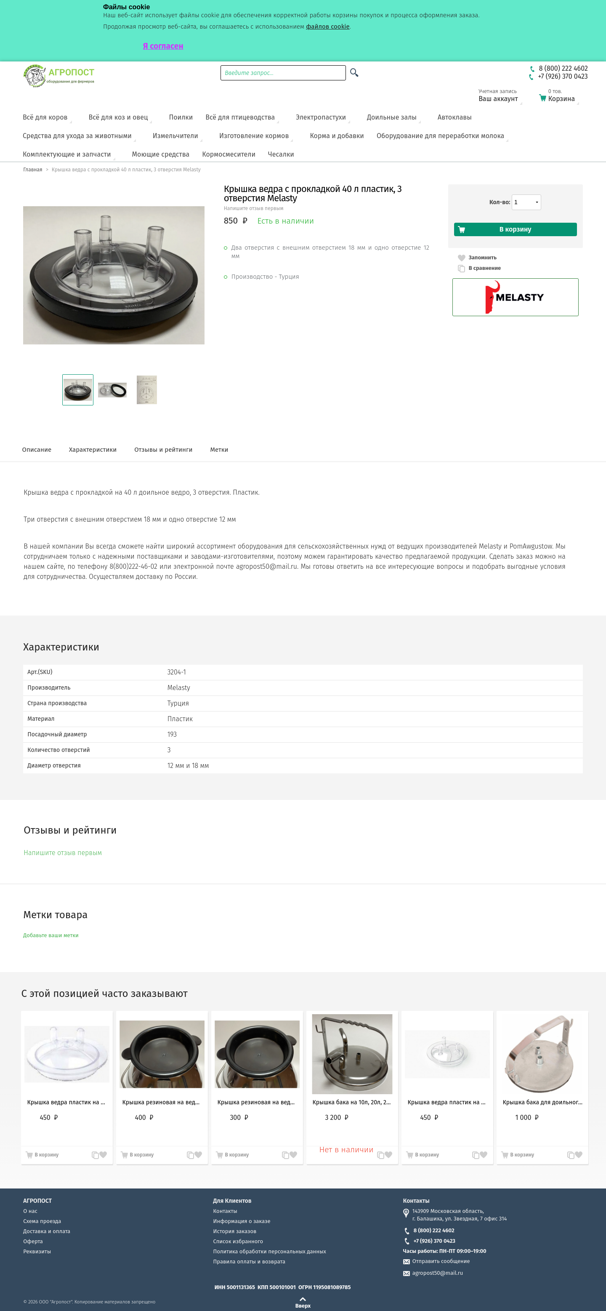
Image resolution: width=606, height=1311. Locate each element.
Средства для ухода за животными (77, 136)
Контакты (225, 1211)
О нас (30, 1211)
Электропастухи (321, 117)
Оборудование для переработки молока (440, 136)
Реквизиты (37, 1251)
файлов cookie (328, 26)
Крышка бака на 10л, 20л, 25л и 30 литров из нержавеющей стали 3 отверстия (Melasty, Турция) (352, 1102)
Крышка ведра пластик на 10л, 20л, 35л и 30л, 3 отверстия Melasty (447, 1102)
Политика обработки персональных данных (269, 1251)
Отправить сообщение (441, 1261)
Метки (219, 449)
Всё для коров (45, 117)
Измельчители (175, 136)
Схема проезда (42, 1221)
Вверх (303, 1305)
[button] (78, 390)
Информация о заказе (242, 1221)
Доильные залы (392, 117)
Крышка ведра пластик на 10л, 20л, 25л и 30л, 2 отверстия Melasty (67, 1102)
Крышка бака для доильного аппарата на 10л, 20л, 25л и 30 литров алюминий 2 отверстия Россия (542, 1102)
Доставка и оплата (46, 1231)
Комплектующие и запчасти (67, 154)
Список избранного (238, 1241)
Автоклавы (455, 117)
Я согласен (163, 46)
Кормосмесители (228, 154)
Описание (36, 449)
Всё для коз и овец (118, 117)
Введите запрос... (249, 73)
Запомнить (483, 257)
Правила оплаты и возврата (249, 1261)
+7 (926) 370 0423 (429, 1241)
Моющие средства (161, 154)
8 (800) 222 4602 (428, 1230)
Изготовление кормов (254, 136)
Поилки (181, 117)
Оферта (33, 1241)
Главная (32, 170)
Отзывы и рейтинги (163, 449)
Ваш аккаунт (503, 97)
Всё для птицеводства (240, 117)
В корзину (46, 1155)
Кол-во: (499, 202)
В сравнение (485, 268)
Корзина (564, 97)
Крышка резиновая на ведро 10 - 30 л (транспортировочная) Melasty (257, 1102)
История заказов (235, 1231)
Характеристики (93, 449)
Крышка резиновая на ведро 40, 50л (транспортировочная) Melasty (162, 1102)
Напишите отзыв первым (254, 208)
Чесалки (281, 154)
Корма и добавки (337, 136)
